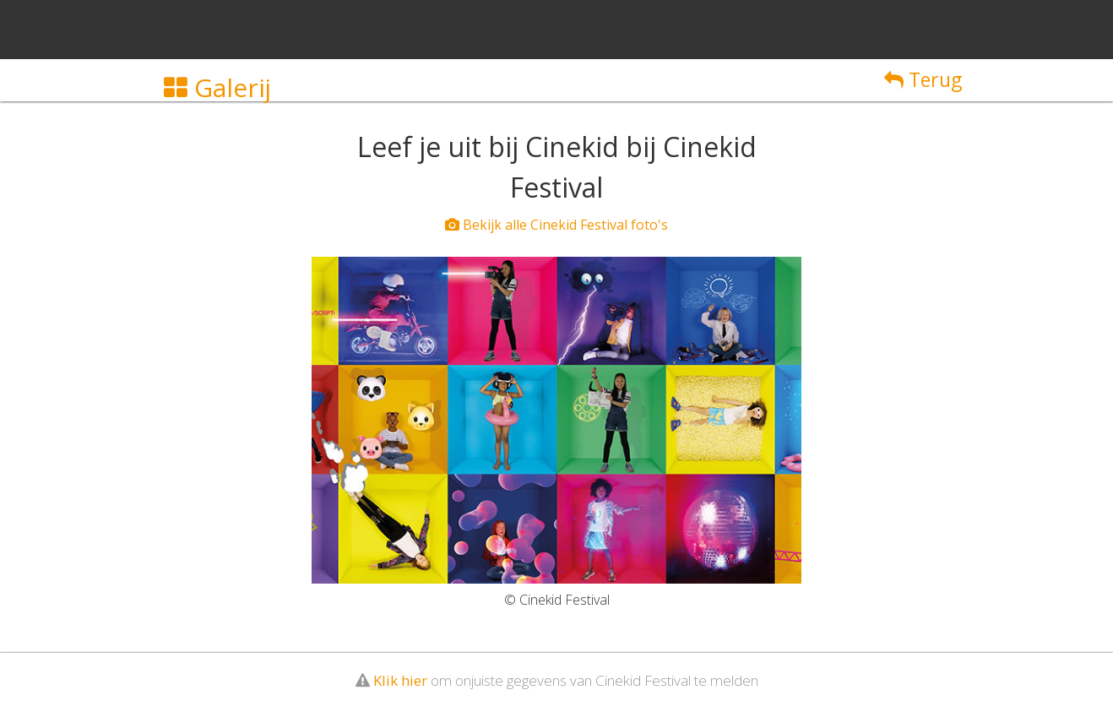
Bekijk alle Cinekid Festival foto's (556, 224)
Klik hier (400, 680)
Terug (923, 79)
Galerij (217, 87)
